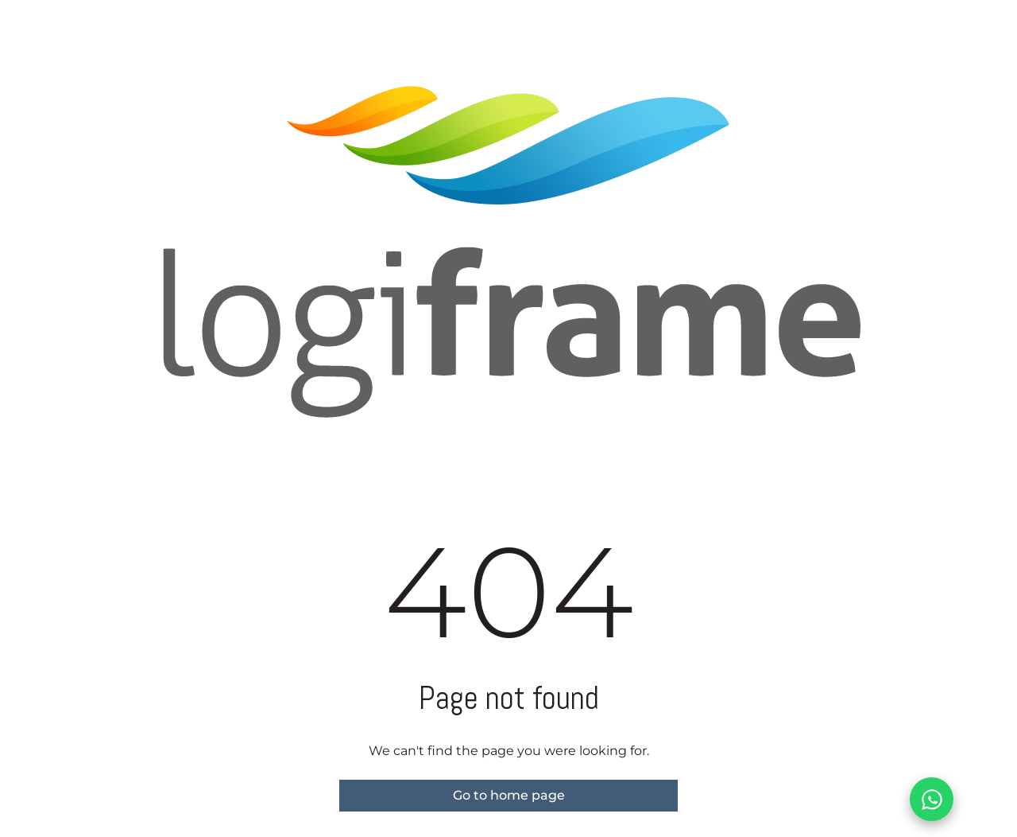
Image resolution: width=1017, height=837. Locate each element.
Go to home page (509, 795)
